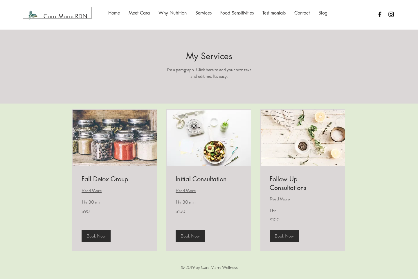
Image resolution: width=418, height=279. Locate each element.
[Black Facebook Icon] (379, 14)
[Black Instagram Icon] (391, 14)
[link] (115, 179)
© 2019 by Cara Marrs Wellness (209, 267)
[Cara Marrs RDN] (65, 16)
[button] (96, 236)
